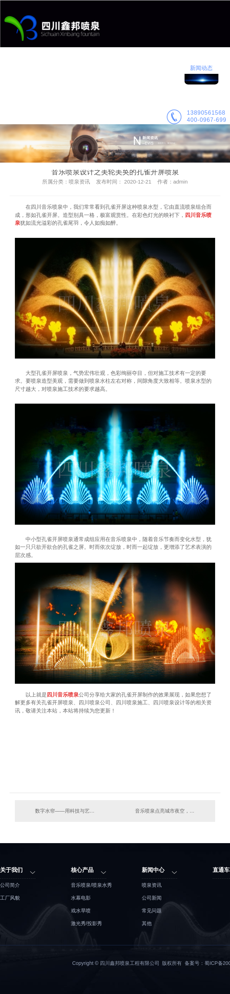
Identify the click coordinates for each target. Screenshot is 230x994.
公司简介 (31, 115)
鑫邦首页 (31, 68)
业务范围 (65, 68)
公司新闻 (152, 898)
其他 (147, 923)
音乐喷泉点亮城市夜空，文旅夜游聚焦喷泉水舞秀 (171, 811)
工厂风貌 (10, 898)
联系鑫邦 (65, 115)
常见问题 (152, 910)
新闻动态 (201, 68)
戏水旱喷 (81, 910)
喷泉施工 (167, 68)
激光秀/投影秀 (86, 923)
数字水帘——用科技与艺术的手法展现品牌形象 (65, 811)
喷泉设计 (133, 68)
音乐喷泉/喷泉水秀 (91, 885)
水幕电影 (81, 898)
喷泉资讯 (152, 885)
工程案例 (99, 68)
